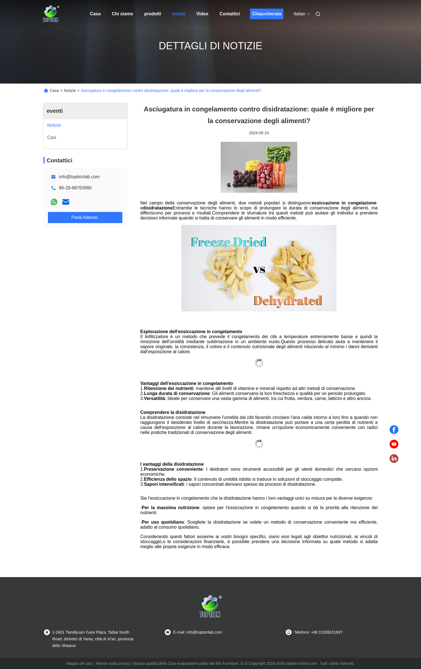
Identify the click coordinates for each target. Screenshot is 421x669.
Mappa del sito (79, 663)
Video (202, 13)
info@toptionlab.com (79, 176)
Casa (95, 13)
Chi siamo (122, 13)
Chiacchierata (266, 13)
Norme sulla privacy (113, 663)
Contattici (230, 13)
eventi (178, 13)
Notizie (70, 90)
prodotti (152, 13)
